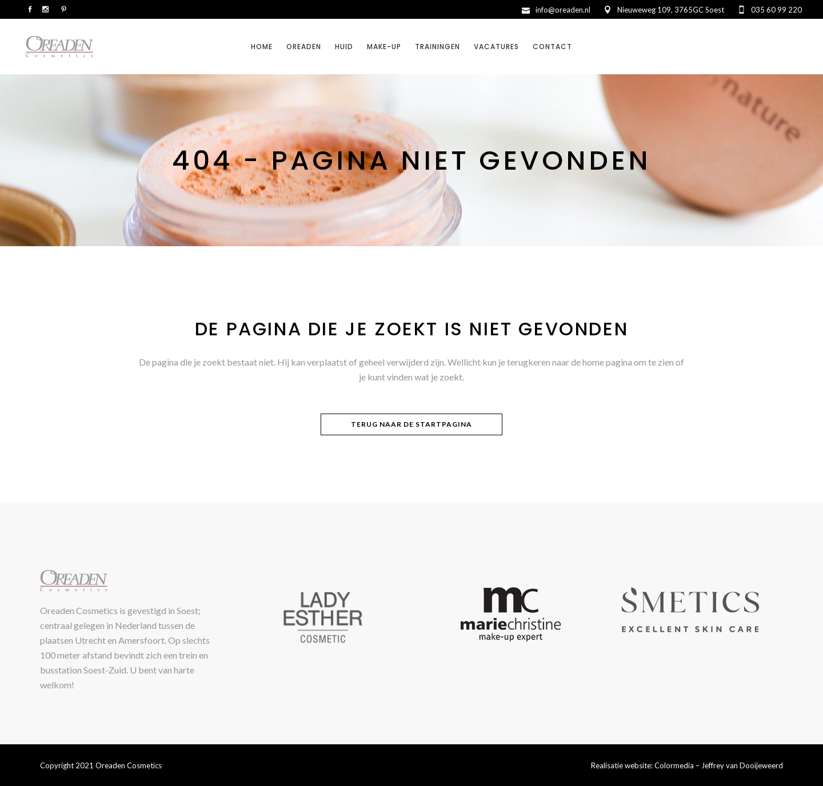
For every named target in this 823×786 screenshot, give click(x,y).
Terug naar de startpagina (411, 424)
